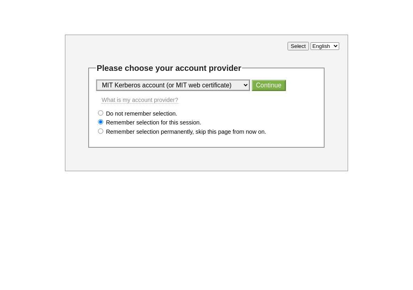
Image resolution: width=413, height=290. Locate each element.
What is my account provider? (140, 100)
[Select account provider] (173, 85)
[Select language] (325, 46)
